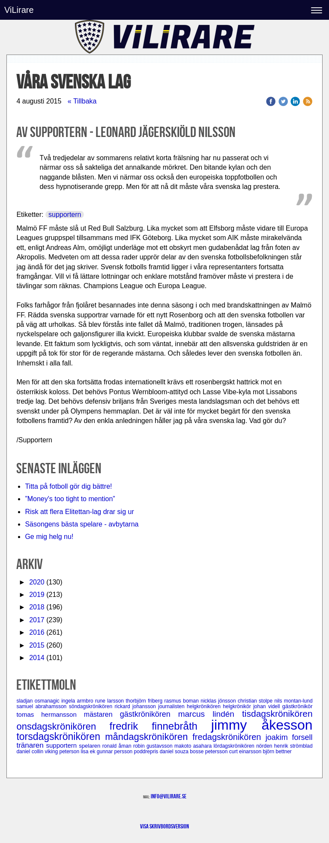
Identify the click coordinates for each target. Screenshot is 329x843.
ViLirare (19, 10)
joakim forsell (289, 737)
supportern (64, 214)
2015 (37, 645)
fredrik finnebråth (160, 726)
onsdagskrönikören (62, 726)
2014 (37, 657)
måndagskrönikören (148, 736)
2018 (37, 607)
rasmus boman (182, 701)
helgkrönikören (205, 706)
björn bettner (277, 752)
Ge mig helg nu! (49, 536)
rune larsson (110, 701)
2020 (37, 582)
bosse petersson (209, 752)
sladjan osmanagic (38, 701)
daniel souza (175, 752)
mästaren (102, 714)
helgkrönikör (238, 706)
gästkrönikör (297, 706)
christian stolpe (256, 701)
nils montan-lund (293, 701)
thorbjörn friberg (145, 701)
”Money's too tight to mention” (70, 498)
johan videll (267, 706)
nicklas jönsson (219, 701)
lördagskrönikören (234, 746)
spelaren (90, 746)
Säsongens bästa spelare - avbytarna (83, 524)
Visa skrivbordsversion (164, 826)
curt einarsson (246, 752)
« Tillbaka (82, 101)
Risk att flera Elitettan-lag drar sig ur (79, 511)
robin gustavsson (153, 746)
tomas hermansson (50, 714)
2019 (37, 594)
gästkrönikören (149, 714)
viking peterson (63, 752)
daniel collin (30, 752)
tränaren (31, 745)
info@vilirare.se (168, 796)
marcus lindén (210, 713)
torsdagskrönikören (60, 736)
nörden (265, 746)
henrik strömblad (293, 746)
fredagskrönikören (228, 737)
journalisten (172, 706)
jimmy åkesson (262, 725)
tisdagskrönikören (277, 713)
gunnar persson (115, 752)
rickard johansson (137, 706)
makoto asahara (193, 746)
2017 (37, 620)
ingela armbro (78, 701)
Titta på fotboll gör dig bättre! (68, 486)
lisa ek (89, 752)
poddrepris (147, 752)
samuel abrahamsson (42, 706)
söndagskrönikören (92, 706)
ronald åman (117, 746)
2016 (37, 632)
